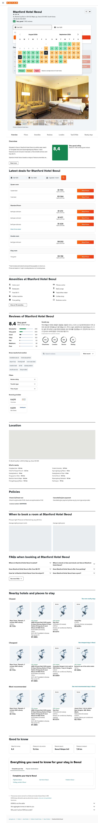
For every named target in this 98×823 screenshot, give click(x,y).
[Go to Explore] (3, 21)
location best (13, 365)
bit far (20, 365)
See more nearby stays (88, 598)
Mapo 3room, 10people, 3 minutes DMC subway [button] (17, 621)
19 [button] (33, 57)
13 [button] (37, 53)
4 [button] (28, 48)
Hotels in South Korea (36, 819)
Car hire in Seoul (44, 780)
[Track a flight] (3, 25)
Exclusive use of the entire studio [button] (84, 666)
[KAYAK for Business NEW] (3, 28)
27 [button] (37, 61)
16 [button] (20, 57)
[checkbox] (18, 401)
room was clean (31, 361)
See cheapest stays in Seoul (87, 642)
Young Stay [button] (77, 620)
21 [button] (41, 57)
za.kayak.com (12, 819)
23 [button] (20, 61)
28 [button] (41, 61)
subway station (28, 365)
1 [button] (60, 44)
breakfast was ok (14, 357)
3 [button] (24, 48)
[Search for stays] (3, 12)
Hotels (19, 819)
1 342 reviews (28, 21)
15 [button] (46, 53)
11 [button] (28, 53)
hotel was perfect (26, 357)
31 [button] (24, 66)
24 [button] (24, 61)
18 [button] (28, 57)
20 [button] (37, 57)
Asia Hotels (26, 819)
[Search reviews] (62, 353)
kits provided (23, 369)
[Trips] (3, 34)
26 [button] (33, 61)
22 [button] (46, 57)
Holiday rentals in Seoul (19, 782)
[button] (3, 3)
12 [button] (33, 53)
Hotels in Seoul (70, 780)
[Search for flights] (3, 8)
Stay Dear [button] (56, 622)
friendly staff (21, 361)
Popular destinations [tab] (32, 769)
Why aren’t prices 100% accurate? (53, 810)
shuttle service (14, 369)
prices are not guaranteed (45, 798)
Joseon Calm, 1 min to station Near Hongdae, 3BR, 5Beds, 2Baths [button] (83, 710)
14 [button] (41, 53)
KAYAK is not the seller (53, 803)
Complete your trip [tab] (17, 769)
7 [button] (41, 48)
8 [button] (60, 48)
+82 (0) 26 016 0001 (19, 19)
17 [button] (24, 57)
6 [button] (37, 48)
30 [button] (20, 66)
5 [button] (78, 44)
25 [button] (28, 61)
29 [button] (46, 61)
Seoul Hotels (47, 819)
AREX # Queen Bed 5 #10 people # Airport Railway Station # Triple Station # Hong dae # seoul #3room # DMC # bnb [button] (41, 625)
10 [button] (24, 53)
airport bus (13, 361)
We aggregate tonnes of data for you (53, 806)
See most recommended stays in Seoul (83, 686)
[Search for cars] (3, 16)
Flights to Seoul (17, 780)
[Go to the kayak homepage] (12, 3)
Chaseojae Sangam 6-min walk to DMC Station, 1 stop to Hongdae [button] (63, 667)
